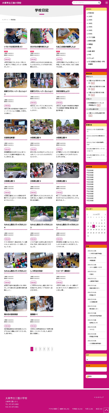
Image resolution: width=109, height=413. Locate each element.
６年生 (90, 34)
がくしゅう (91, 58)
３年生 (90, 23)
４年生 (90, 27)
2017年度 (90, 191)
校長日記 (91, 13)
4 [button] (44, 349)
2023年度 (90, 177)
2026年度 (90, 170)
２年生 (90, 20)
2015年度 (90, 196)
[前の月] (87, 214)
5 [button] (48, 349)
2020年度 (90, 184)
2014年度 (90, 198)
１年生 (90, 16)
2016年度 (90, 194)
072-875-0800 (13, 404)
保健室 (90, 44)
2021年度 (90, 182)
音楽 (89, 48)
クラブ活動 (91, 37)
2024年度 (90, 175)
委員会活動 (91, 41)
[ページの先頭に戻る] (106, 410)
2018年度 (90, 189)
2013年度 (90, 201)
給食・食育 (91, 51)
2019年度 (90, 187)
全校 (89, 54)
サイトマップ (100, 397)
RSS (90, 376)
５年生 (90, 30)
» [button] (52, 349)
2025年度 (90, 173)
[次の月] (105, 214)
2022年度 (90, 180)
